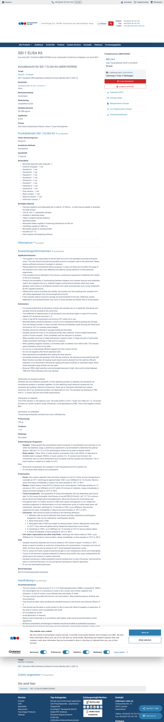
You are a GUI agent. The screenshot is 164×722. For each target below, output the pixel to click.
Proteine (60, 45)
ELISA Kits (50, 45)
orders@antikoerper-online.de (133, 26)
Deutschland (128, 72)
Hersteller (88, 45)
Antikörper (39, 45)
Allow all (145, 698)
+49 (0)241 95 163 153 (62, 2)
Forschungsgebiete (113, 45)
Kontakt (78, 2)
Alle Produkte (25, 45)
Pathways (98, 45)
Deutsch (7, 2)
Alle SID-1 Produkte (25, 75)
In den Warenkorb (125, 81)
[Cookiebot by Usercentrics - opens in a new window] (15, 717)
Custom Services (74, 45)
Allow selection (145, 705)
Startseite (23, 689)
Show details (119, 717)
